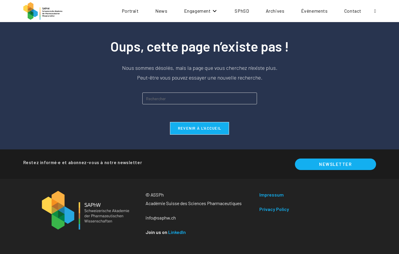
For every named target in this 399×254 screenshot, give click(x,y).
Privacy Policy (274, 209)
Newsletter (335, 164)
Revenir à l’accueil (199, 128)
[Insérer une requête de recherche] (199, 98)
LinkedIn (177, 232)
